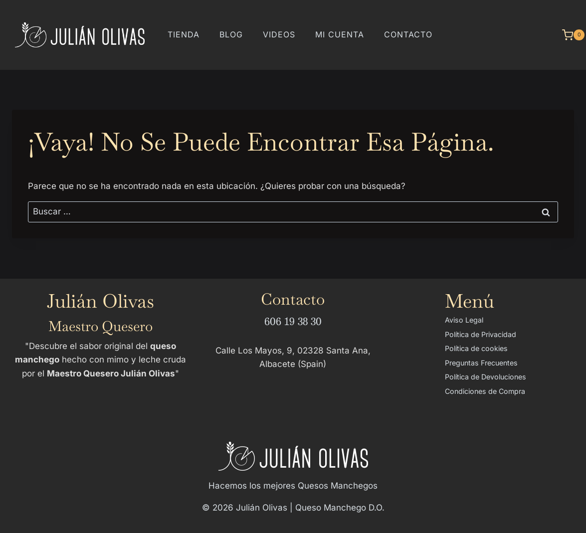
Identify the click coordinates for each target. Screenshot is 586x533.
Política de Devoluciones (485, 376)
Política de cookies (476, 348)
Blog (231, 34)
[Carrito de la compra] (568, 34)
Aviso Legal (464, 320)
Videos (279, 34)
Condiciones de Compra (485, 391)
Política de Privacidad (480, 334)
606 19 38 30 (293, 321)
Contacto (408, 34)
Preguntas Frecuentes (481, 362)
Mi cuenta (339, 34)
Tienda (183, 34)
